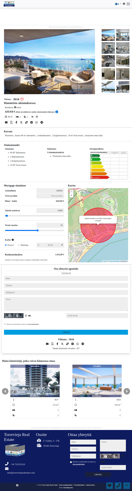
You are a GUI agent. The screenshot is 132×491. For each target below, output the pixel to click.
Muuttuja (24, 245)
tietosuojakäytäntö (33, 324)
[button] (5, 391)
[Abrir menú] (128, 4)
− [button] (71, 195)
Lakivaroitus (90, 485)
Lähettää (66, 332)
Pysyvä (10, 245)
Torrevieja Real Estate (50, 485)
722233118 (66, 273)
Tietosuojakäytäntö (66, 485)
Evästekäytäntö (79, 485)
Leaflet (105, 261)
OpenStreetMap (115, 261)
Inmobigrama (68, 488)
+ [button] (71, 192)
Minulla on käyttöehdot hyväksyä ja (23, 324)
